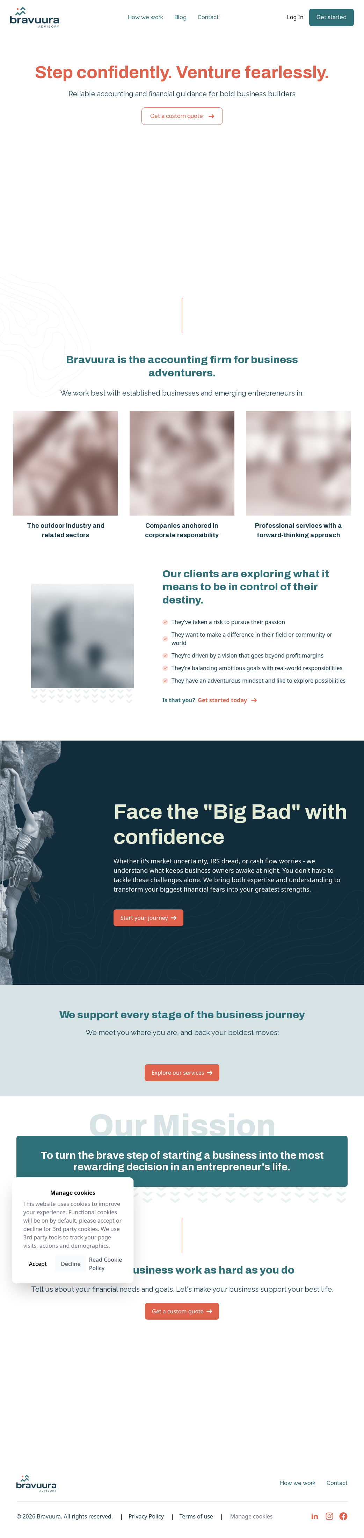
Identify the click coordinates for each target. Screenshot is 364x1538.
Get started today (227, 700)
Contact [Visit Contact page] (208, 17)
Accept (38, 1264)
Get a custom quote (182, 116)
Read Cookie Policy (105, 1264)
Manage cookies (251, 1516)
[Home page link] (34, 17)
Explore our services (182, 1072)
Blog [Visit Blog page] (180, 17)
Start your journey (148, 918)
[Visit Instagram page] (329, 1516)
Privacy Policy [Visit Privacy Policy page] (146, 1516)
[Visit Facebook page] (343, 1516)
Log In (296, 17)
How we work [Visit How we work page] (145, 17)
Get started (331, 17)
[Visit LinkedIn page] (315, 1516)
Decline (71, 1264)
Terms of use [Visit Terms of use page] (196, 1516)
